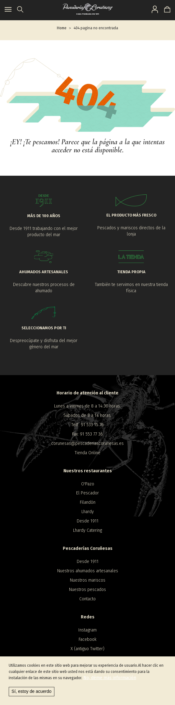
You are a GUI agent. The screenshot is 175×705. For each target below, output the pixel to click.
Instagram (87, 630)
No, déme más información (109, 679)
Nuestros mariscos (87, 580)
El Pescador (87, 493)
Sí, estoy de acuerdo (31, 692)
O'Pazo (87, 484)
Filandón (87, 502)
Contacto (87, 599)
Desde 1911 (88, 521)
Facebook (87, 639)
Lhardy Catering (87, 530)
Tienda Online (87, 452)
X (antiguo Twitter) (87, 648)
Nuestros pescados (87, 589)
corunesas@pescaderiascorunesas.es (87, 443)
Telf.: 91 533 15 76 (87, 424)
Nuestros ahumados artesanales (87, 571)
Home (62, 28)
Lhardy (87, 511)
